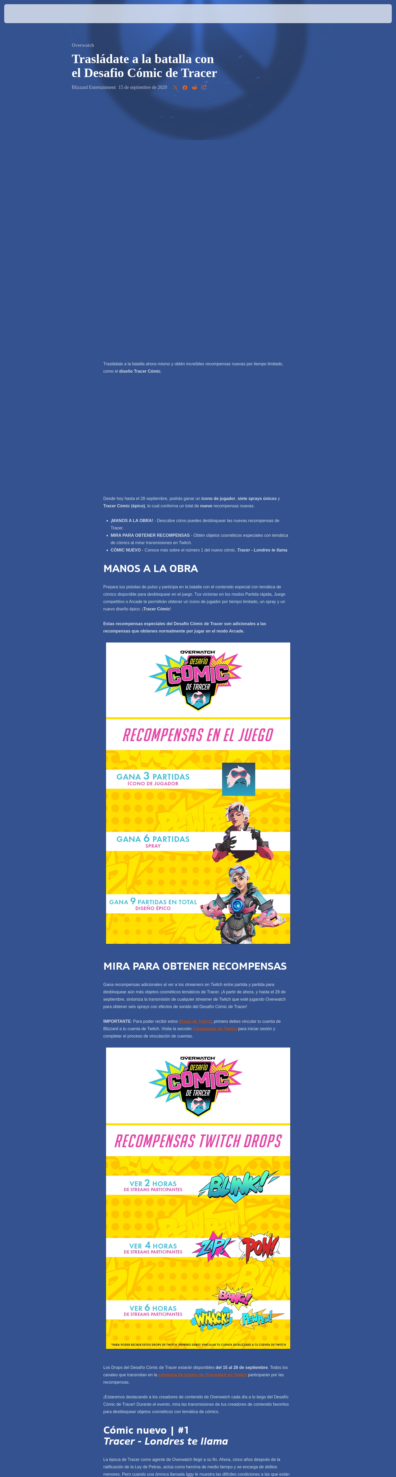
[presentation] (23, 13)
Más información (219, 1282)
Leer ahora (170, 1282)
